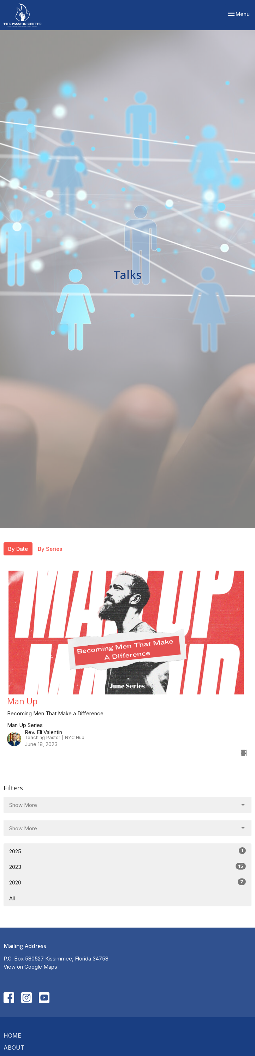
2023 (127, 866)
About (14, 1047)
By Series (50, 549)
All (12, 898)
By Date (18, 549)
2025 (127, 851)
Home (12, 1035)
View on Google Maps (30, 966)
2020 (127, 882)
